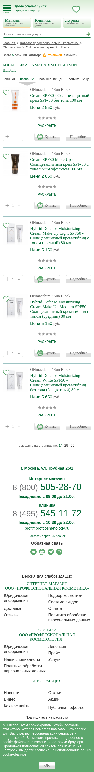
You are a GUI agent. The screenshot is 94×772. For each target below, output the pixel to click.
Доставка (12, 608)
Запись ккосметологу (56, 9)
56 (73, 445)
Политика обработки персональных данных (69, 617)
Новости (11, 693)
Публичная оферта (66, 707)
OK (47, 765)
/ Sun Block (61, 89)
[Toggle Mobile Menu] (7, 9)
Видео (10, 699)
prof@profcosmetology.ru (47, 528)
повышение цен (51, 79)
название (27, 79)
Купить (50, 137)
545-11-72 (47, 513)
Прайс (54, 653)
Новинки (9, 79)
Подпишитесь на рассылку (47, 717)
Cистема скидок (63, 602)
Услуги (54, 659)
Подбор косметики (65, 595)
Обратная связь (47, 543)
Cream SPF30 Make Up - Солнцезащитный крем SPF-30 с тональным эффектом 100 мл (59, 164)
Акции (54, 699)
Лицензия (57, 646)
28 (66, 445)
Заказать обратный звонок (47, 536)
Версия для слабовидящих (47, 576)
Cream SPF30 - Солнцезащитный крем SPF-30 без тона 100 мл (59, 98)
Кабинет (66, 9)
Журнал (76, 21)
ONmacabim (40, 89)
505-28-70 (47, 487)
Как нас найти (17, 706)
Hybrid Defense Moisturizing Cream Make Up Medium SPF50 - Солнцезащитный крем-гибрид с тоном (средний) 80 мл (59, 309)
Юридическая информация (16, 598)
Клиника (46, 22)
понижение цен (79, 79)
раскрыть (47, 126)
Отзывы (11, 615)
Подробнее (78, 137)
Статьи (54, 693)
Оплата (55, 608)
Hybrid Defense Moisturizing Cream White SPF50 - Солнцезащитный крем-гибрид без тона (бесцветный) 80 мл (58, 382)
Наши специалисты (22, 659)
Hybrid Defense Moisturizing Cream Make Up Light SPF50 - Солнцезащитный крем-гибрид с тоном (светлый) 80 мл (59, 235)
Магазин (16, 22)
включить (70, 55)
